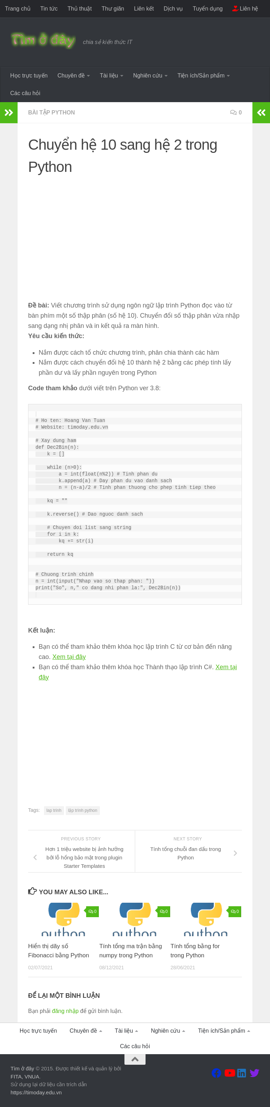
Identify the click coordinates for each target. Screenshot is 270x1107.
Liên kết (144, 9)
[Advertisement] (135, 231)
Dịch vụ (173, 9)
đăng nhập (65, 1011)
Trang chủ (18, 9)
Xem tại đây (69, 656)
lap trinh (54, 810)
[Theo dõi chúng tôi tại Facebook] (216, 1073)
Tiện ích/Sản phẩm (201, 76)
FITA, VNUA (25, 1077)
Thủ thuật (80, 9)
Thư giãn (113, 9)
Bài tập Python (51, 113)
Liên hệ (245, 9)
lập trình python (82, 810)
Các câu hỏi (25, 93)
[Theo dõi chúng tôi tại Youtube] (229, 1073)
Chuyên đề (71, 76)
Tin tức (49, 9)
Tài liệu (109, 76)
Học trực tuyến (28, 76)
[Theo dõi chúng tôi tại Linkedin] (242, 1073)
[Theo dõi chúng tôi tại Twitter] (254, 1073)
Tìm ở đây (22, 1068)
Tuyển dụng (208, 9)
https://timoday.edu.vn (36, 1092)
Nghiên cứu (147, 76)
